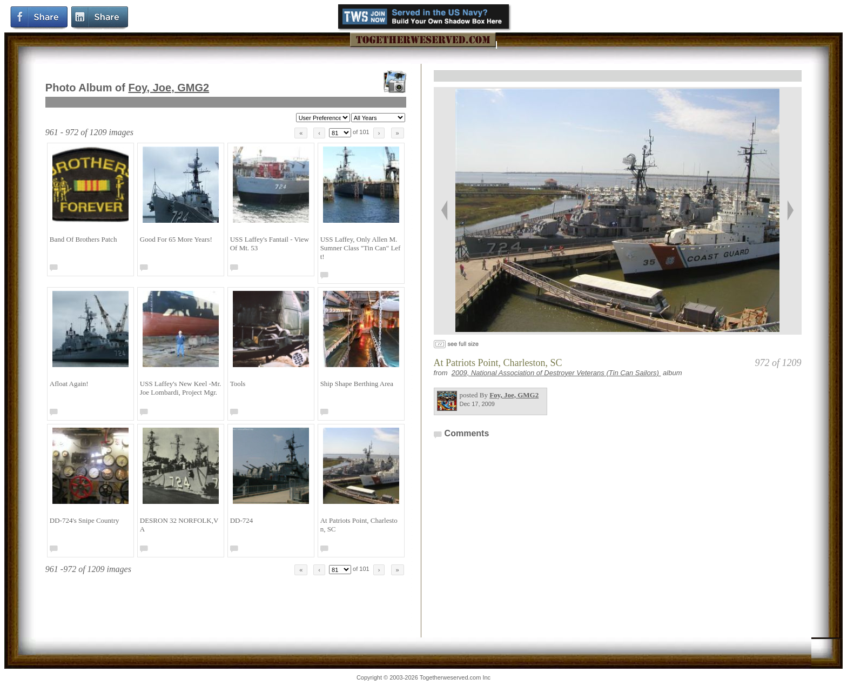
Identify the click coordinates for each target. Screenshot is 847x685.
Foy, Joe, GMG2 (169, 88)
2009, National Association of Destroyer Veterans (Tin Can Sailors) (556, 373)
